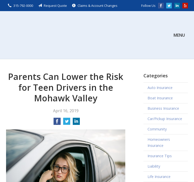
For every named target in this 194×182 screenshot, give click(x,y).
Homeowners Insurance (159, 142)
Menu (179, 35)
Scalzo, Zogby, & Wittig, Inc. (44, 35)
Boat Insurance (160, 98)
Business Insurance (163, 108)
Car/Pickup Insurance (165, 118)
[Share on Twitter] (66, 123)
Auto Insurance (160, 87)
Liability (154, 166)
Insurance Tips (160, 155)
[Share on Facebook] (57, 123)
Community (157, 129)
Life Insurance (159, 176)
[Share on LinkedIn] (76, 123)
